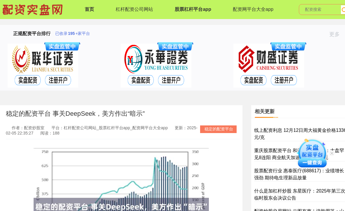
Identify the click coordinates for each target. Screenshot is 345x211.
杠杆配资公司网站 (134, 9)
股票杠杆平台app (193, 9)
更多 (337, 34)
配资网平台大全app (253, 9)
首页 (89, 9)
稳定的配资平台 (218, 129)
